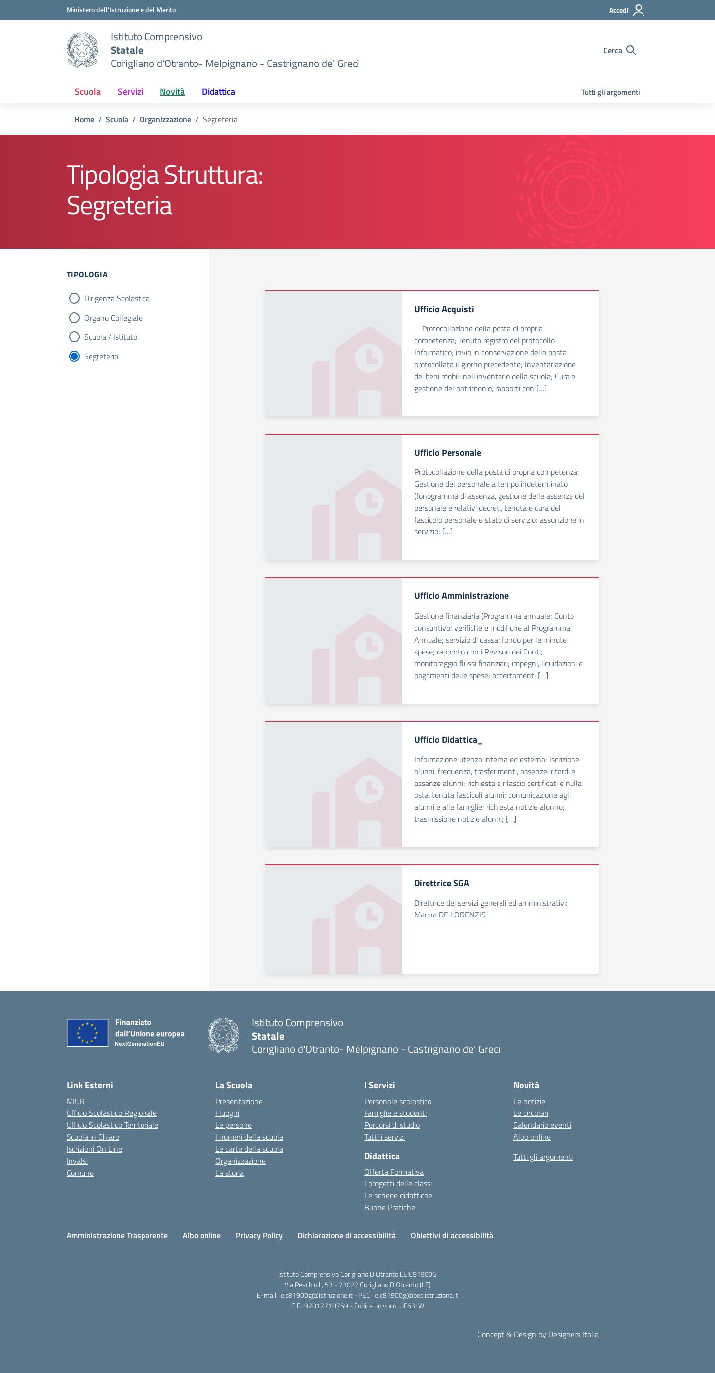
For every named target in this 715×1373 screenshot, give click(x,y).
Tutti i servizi (384, 1137)
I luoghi (227, 1113)
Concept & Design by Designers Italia (538, 1334)
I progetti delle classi (398, 1183)
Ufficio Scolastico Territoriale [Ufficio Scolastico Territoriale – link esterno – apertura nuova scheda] (112, 1125)
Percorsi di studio (392, 1125)
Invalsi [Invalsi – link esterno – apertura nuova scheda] (77, 1161)
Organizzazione (240, 1161)
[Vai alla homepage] (82, 50)
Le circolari (530, 1113)
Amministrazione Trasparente (117, 1235)
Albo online (532, 1137)
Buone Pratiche (389, 1207)
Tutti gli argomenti (610, 92)
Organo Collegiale (113, 318)
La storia (229, 1172)
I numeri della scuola (249, 1137)
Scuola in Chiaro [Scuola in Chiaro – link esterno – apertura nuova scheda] (93, 1137)
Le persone (233, 1125)
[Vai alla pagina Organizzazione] (165, 119)
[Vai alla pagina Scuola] (117, 119)
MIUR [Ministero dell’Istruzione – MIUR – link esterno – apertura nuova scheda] (76, 1101)
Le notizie (529, 1101)
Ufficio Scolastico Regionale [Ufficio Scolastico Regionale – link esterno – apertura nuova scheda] (112, 1113)
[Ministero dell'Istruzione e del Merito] (121, 9)
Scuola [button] (88, 91)
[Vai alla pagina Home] (84, 119)
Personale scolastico (397, 1101)
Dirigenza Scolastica (117, 298)
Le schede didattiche (398, 1195)
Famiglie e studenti (395, 1113)
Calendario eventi (542, 1125)
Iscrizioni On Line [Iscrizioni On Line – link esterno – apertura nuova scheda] (94, 1149)
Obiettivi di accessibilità (452, 1235)
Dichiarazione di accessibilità (346, 1235)
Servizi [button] (130, 91)
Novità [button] (172, 91)
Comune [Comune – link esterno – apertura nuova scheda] (80, 1172)
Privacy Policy (259, 1235)
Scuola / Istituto (110, 337)
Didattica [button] (218, 91)
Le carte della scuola (249, 1149)
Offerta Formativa (394, 1171)
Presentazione (239, 1101)
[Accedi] (627, 10)
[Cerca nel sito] (619, 50)
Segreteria (101, 356)
